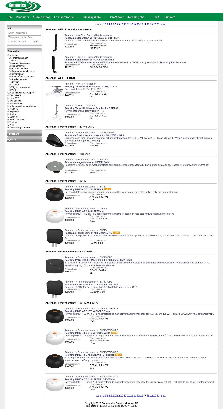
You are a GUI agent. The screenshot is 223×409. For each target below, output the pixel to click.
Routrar (12, 114)
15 (138, 24)
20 (154, 24)
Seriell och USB (15, 119)
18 (148, 24)
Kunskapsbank (92, 17)
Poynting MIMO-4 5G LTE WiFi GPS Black (87, 311)
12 (128, 24)
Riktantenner (16, 74)
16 (141, 24)
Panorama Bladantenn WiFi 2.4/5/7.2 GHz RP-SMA (92, 38)
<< (97, 24)
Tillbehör (14, 84)
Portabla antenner (18, 68)
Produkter (22, 17)
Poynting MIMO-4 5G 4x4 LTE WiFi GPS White (90, 379)
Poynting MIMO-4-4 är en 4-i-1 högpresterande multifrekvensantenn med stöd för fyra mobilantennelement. (119, 213)
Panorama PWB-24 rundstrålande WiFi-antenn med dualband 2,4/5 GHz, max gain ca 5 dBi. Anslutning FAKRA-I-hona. (126, 62)
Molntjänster (14, 101)
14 (135, 24)
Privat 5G (12, 109)
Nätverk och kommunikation (21, 106)
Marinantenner (17, 66)
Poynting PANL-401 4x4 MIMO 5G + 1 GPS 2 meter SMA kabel (98, 260)
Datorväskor (14, 95)
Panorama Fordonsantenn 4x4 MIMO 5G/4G (88, 233)
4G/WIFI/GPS (106, 132)
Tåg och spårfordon (19, 87)
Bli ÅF (157, 17)
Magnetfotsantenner (19, 63)
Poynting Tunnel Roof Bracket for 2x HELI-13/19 (91, 86)
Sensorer (12, 117)
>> (164, 24)
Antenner (12, 55)
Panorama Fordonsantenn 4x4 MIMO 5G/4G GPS (91, 284)
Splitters (14, 82)
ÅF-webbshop (42, 17)
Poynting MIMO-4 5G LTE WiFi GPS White (87, 333)
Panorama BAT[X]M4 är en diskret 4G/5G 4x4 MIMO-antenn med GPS (101, 287)
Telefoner (12, 122)
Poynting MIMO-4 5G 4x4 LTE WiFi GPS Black (89, 355)
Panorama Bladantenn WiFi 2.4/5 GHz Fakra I (89, 59)
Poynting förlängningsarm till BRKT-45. (84, 111)
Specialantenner (18, 79)
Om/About (117, 17)
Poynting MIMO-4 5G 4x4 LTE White (84, 211)
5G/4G (103, 186)
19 (151, 24)
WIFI (12, 90)
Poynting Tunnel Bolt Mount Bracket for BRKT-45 (91, 108)
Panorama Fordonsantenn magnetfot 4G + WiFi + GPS (94, 135)
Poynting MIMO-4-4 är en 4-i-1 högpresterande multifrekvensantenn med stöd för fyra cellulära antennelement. (121, 192)
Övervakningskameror (18, 127)
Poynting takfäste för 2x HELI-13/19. (83, 89)
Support (170, 17)
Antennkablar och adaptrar (21, 93)
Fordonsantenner (18, 58)
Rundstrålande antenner (21, 76)
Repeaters (13, 111)
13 (131, 24)
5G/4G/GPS (105, 257)
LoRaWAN (13, 98)
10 (121, 24)
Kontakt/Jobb (136, 17)
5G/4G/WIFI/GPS (108, 308)
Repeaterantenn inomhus (22, 71)
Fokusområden (64, 17)
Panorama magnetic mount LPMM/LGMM (87, 162)
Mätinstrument (15, 103)
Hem (10, 17)
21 (158, 24)
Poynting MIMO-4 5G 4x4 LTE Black (84, 189)
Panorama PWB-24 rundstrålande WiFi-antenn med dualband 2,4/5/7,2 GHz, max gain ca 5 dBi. (114, 40)
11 (125, 24)
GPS (12, 60)
